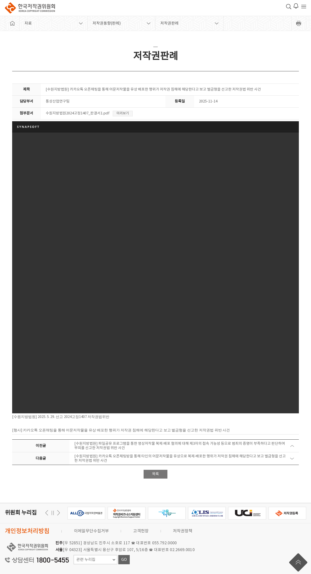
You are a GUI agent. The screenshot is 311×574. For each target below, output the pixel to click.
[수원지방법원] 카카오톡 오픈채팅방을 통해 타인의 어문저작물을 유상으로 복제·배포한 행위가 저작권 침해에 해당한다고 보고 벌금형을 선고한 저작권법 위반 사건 (180, 458)
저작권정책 (182, 531)
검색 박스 (289, 6)
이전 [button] (57, 512)
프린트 (299, 23)
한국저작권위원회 (30, 7)
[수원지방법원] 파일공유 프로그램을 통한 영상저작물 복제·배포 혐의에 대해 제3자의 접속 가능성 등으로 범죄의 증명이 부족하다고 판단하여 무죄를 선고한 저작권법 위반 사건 (179, 446)
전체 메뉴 (303, 6)
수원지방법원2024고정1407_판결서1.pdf (78, 113)
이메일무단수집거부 (91, 531)
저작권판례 (169, 23)
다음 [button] (47, 512)
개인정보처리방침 (27, 531)
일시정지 (52, 512)
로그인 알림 (296, 6)
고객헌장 (141, 531)
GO (124, 559)
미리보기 (122, 113)
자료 (28, 23)
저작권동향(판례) (107, 23)
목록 (155, 474)
